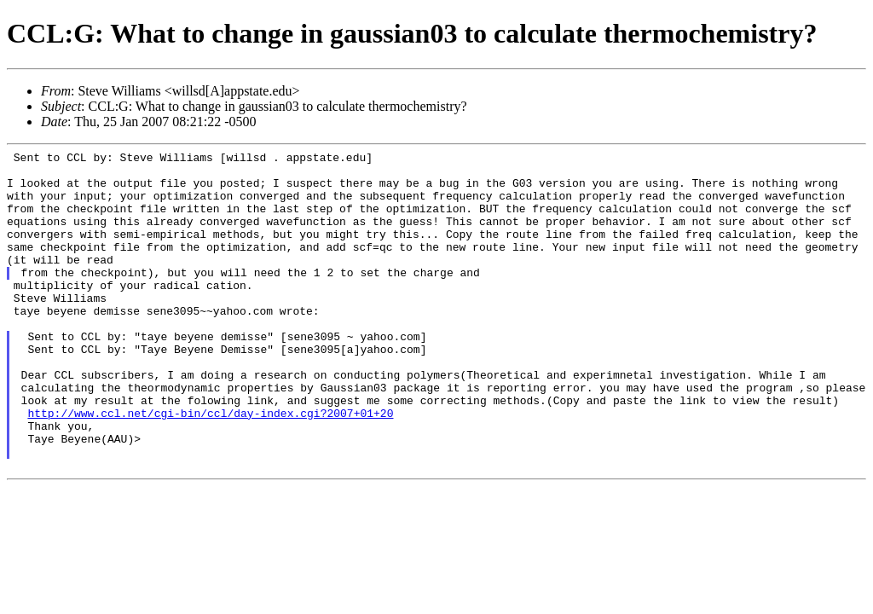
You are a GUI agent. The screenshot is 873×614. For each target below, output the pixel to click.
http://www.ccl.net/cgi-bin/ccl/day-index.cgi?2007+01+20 (210, 466)
